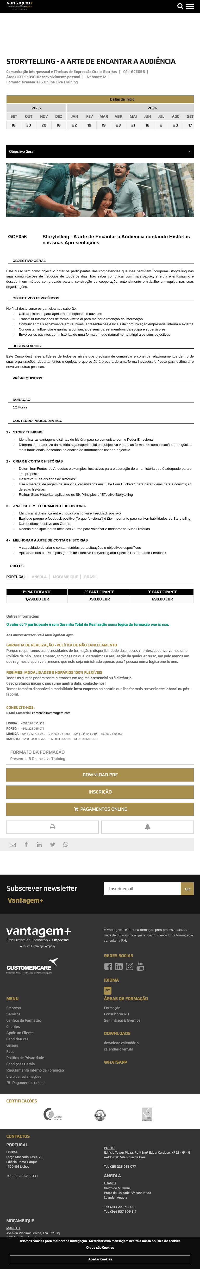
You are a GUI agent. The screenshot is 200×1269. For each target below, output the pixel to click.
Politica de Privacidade (25, 1058)
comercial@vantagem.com (51, 712)
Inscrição (100, 792)
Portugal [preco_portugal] (16, 577)
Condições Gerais (20, 1064)
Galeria (12, 1045)
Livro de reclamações (23, 1076)
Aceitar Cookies (100, 1259)
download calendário (121, 1043)
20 (43, 125)
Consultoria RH (116, 1014)
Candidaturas (17, 1039)
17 (190, 125)
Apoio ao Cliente (20, 1033)
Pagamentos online (25, 1083)
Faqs (10, 1051)
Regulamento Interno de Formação (35, 1070)
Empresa (13, 1008)
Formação (112, 1008)
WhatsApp (115, 1062)
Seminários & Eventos (122, 1020)
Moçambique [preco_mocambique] (65, 577)
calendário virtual (118, 1049)
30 (28, 125)
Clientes (13, 1026)
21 (133, 125)
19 (89, 125)
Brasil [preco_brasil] (90, 577)
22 (74, 125)
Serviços (13, 1014)
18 (14, 125)
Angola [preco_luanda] (39, 577)
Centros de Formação (23, 1020)
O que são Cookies (100, 1247)
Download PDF (100, 774)
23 (118, 125)
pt (107, 991)
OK (187, 889)
